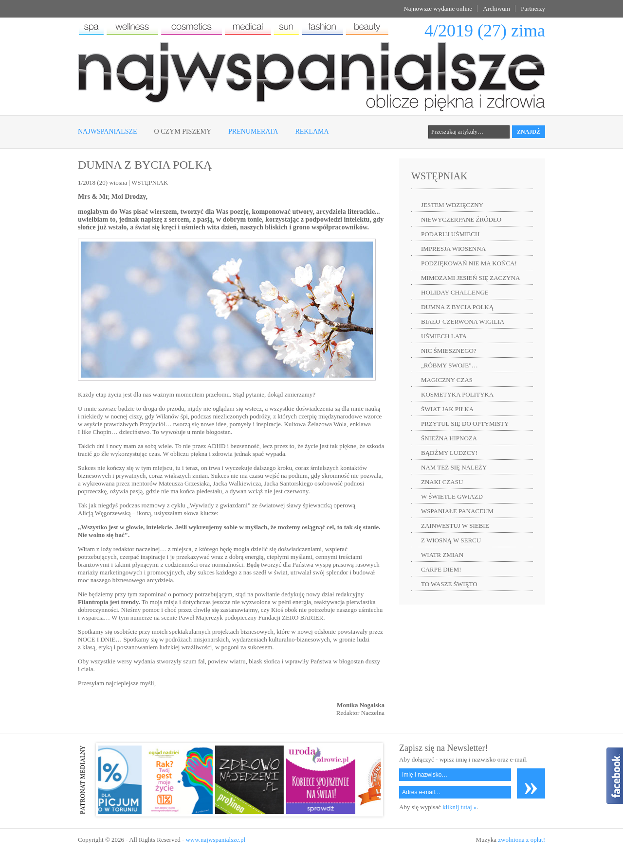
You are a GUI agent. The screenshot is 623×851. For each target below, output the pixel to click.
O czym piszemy (182, 131)
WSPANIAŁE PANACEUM (457, 511)
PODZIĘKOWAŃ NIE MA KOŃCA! (469, 263)
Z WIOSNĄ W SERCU (451, 540)
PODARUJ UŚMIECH (450, 234)
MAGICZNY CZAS (447, 379)
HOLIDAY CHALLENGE (455, 292)
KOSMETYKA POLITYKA (457, 394)
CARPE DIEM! (441, 569)
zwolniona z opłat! (521, 839)
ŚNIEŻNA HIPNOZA (449, 438)
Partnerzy (533, 8)
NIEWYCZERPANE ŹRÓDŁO (461, 219)
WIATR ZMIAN (442, 554)
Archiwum (496, 8)
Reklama (312, 131)
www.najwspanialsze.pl (215, 839)
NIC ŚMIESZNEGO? (448, 350)
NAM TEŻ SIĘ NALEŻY (454, 467)
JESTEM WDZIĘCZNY (452, 204)
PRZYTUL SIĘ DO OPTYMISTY (465, 423)
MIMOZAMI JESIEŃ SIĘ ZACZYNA (470, 277)
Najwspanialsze (107, 131)
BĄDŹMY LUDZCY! (449, 452)
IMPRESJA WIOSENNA (453, 248)
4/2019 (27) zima (484, 30)
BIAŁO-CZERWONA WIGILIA (462, 321)
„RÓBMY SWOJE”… (449, 365)
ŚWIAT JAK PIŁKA (447, 409)
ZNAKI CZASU (442, 482)
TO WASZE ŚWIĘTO (449, 584)
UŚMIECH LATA (444, 336)
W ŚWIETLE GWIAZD (452, 496)
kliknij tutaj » (459, 807)
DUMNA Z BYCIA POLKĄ (457, 307)
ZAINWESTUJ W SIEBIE (455, 525)
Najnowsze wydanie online (437, 8)
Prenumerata (253, 131)
